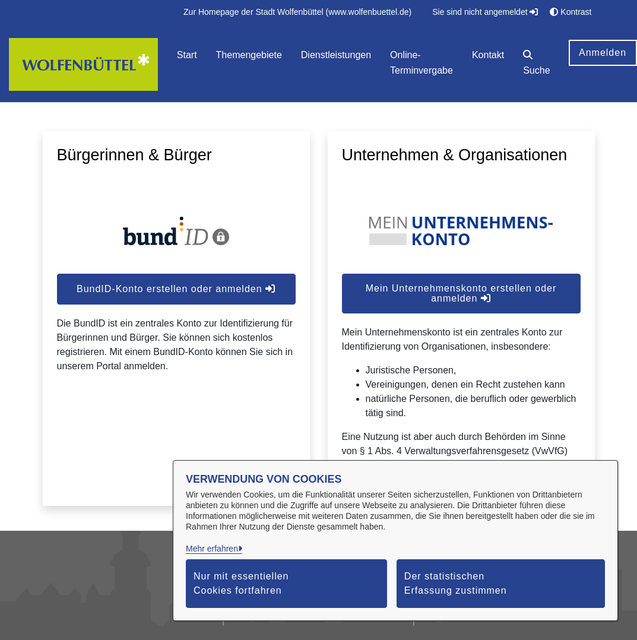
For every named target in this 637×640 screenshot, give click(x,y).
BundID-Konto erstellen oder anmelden (176, 289)
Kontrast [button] (570, 12)
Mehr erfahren (212, 548)
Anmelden (602, 52)
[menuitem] (297, 12)
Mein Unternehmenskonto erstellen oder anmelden (461, 293)
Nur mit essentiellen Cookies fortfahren (241, 583)
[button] (536, 64)
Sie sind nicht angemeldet (485, 12)
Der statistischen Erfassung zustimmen (455, 583)
